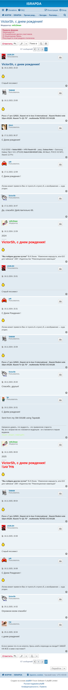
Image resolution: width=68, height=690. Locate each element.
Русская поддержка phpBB (34, 684)
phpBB (28, 681)
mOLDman (16, 25)
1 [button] (38, 49)
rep (10, 622)
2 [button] (42, 49)
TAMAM (12, 90)
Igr (8, 397)
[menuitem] (11, 10)
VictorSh (12, 196)
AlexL (11, 125)
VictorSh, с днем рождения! (22, 21)
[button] (34, 49)
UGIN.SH (10, 55)
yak (10, 162)
